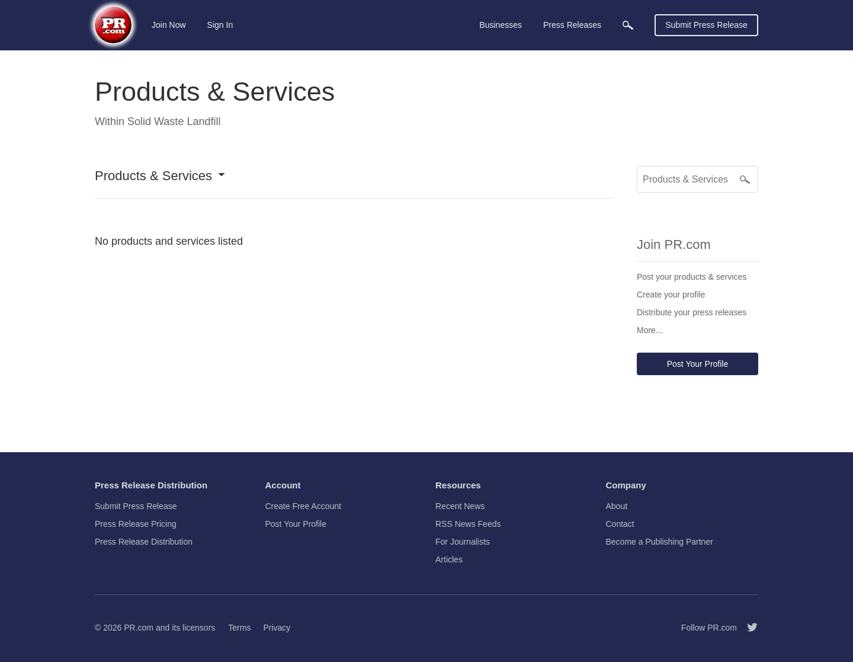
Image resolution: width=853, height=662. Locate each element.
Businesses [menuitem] (500, 25)
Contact (620, 524)
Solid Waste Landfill (173, 121)
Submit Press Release (706, 25)
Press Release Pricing (136, 524)
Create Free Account (303, 506)
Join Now (169, 25)
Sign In (220, 25)
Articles (449, 559)
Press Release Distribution (144, 541)
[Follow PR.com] (747, 627)
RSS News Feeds (468, 524)
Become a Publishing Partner (659, 541)
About (617, 506)
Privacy (276, 627)
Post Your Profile (698, 364)
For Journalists (462, 541)
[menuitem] (628, 25)
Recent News (460, 506)
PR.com (138, 627)
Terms (239, 627)
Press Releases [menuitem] (572, 25)
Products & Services (153, 176)
